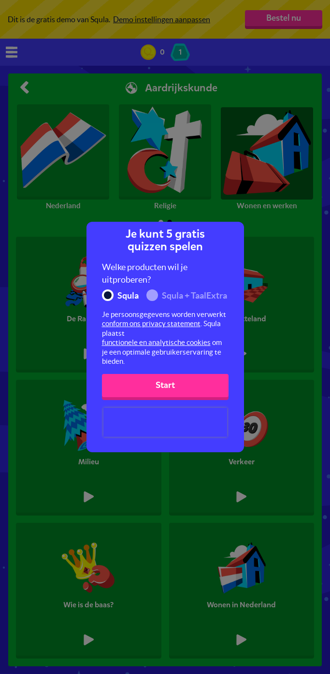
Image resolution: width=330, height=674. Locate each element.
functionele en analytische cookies (156, 342)
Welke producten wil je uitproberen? (144, 273)
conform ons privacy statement (151, 323)
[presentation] (165, 422)
